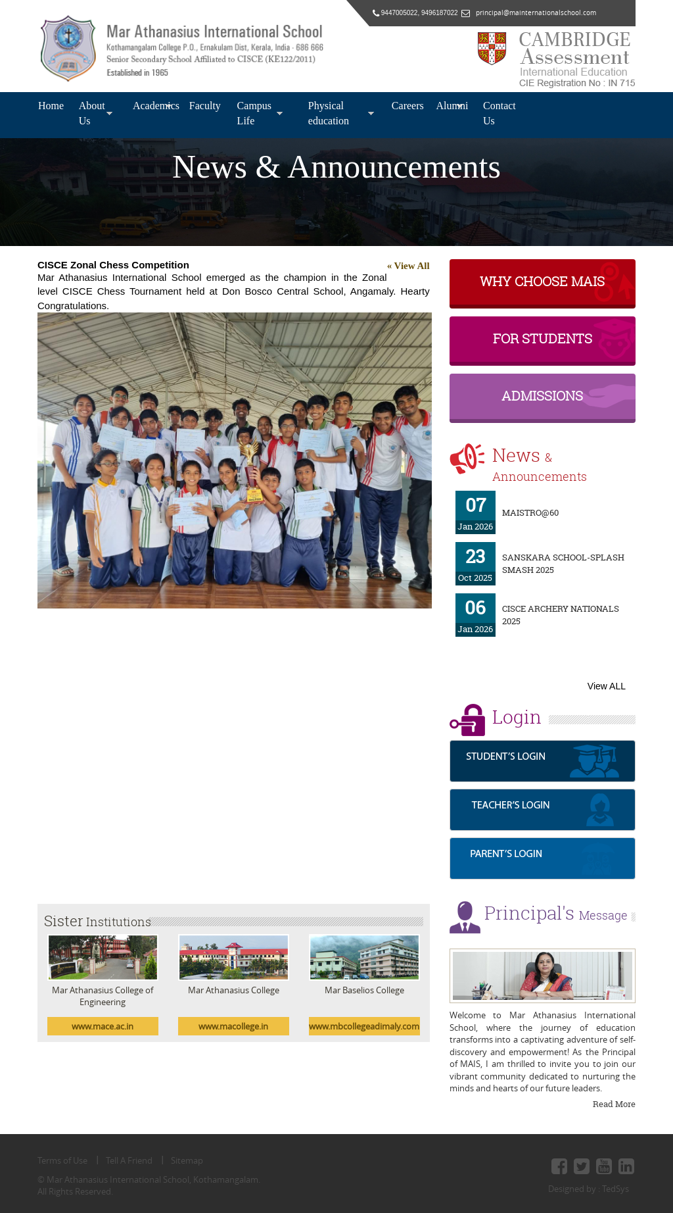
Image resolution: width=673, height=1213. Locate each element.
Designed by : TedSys (588, 1189)
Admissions (542, 396)
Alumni (449, 105)
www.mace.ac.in (102, 1026)
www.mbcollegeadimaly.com (364, 1026)
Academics (152, 105)
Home (48, 105)
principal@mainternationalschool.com (533, 13)
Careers (405, 105)
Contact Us (499, 113)
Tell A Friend (129, 1160)
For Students (542, 338)
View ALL (607, 686)
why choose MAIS (542, 281)
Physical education (328, 113)
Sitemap (187, 1160)
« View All (408, 265)
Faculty (202, 105)
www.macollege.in (233, 1026)
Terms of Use (62, 1160)
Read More (614, 1104)
